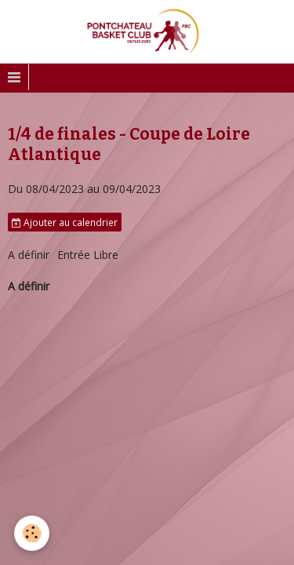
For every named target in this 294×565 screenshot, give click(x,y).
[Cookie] (31, 533)
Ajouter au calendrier (65, 222)
